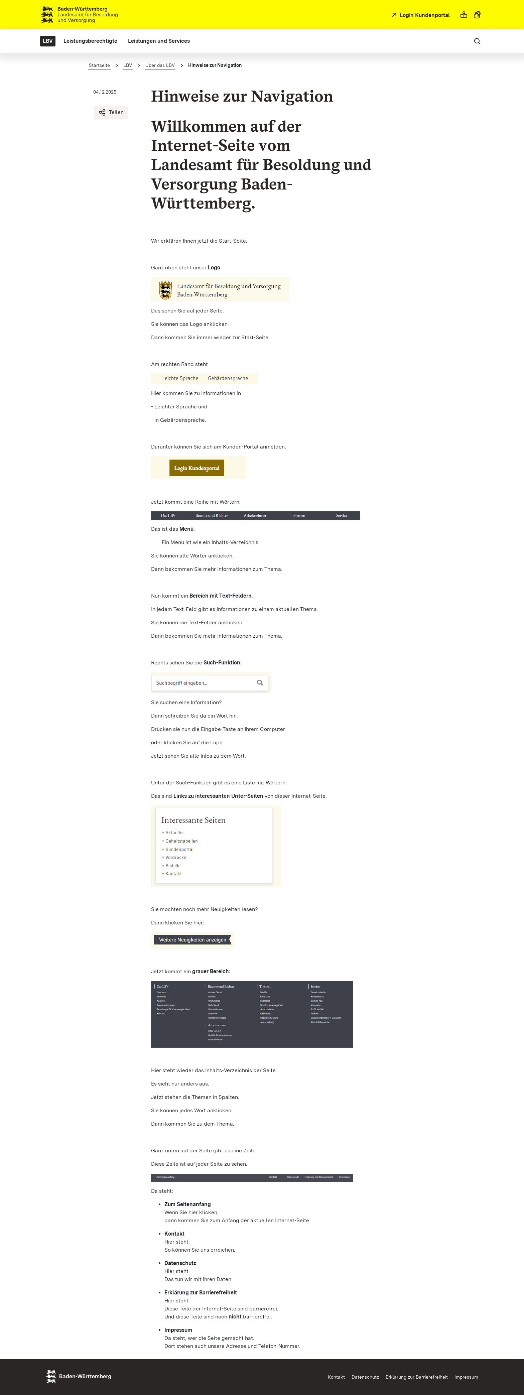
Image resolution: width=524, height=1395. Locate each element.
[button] (464, 14)
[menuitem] (47, 41)
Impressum (466, 1377)
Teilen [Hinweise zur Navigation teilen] (111, 112)
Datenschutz (365, 1377)
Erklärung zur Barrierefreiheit (417, 1377)
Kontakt (336, 1377)
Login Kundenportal (424, 15)
